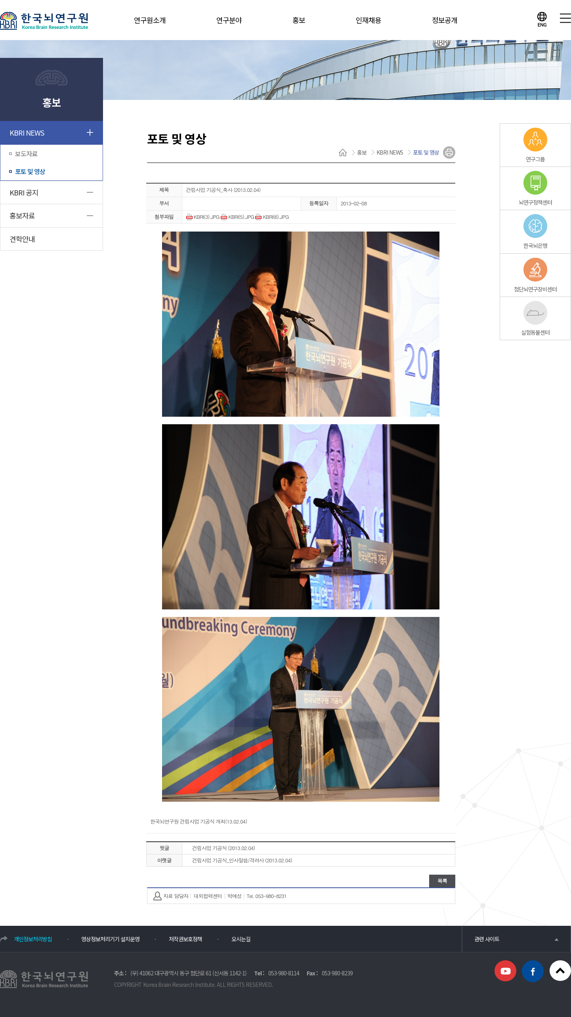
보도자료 (26, 153)
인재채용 (368, 20)
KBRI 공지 (24, 192)
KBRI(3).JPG (203, 216)
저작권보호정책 (185, 938)
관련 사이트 (516, 939)
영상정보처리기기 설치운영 (110, 938)
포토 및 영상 (30, 171)
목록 (442, 881)
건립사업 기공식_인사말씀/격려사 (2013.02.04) (242, 860)
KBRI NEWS (27, 132)
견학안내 (22, 239)
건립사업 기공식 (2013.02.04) (223, 848)
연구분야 (229, 20)
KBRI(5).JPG (237, 216)
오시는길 (240, 938)
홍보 (298, 20)
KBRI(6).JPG (271, 216)
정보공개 (444, 20)
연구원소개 (150, 20)
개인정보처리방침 (33, 938)
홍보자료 (22, 215)
